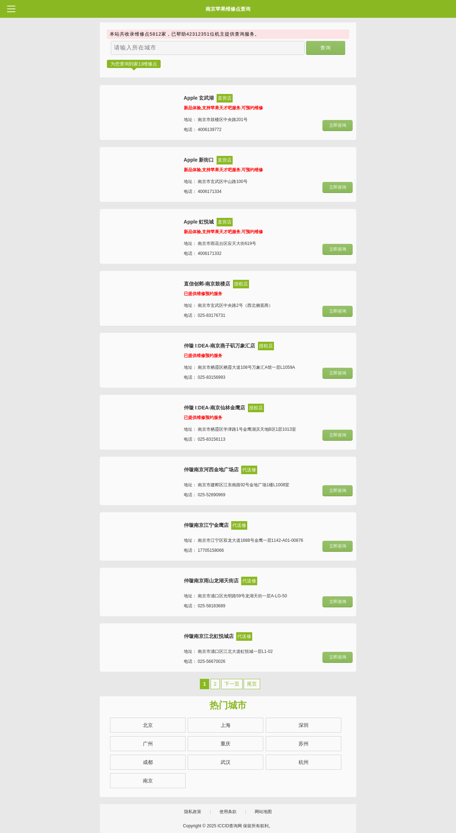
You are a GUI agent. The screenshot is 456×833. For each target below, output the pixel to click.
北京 (148, 725)
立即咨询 (337, 125)
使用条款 (228, 811)
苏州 (304, 743)
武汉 (225, 762)
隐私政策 (192, 811)
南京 (148, 781)
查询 (325, 48)
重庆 (225, 743)
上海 (225, 725)
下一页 (231, 684)
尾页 (252, 684)
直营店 (225, 98)
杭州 (304, 762)
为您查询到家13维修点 (133, 64)
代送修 (249, 469)
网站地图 (263, 811)
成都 (148, 762)
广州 (148, 743)
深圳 (304, 725)
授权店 (241, 284)
